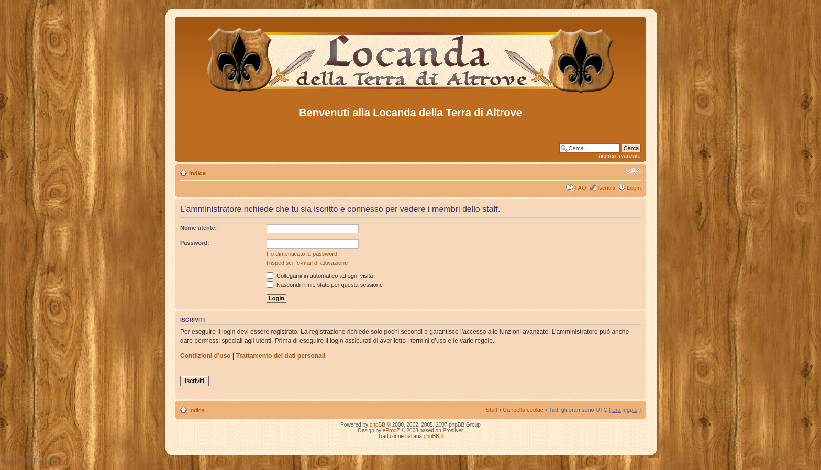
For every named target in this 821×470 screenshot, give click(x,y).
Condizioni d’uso (205, 356)
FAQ (580, 188)
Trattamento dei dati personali (281, 356)
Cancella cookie (523, 410)
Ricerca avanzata (618, 156)
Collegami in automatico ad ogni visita (320, 276)
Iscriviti (606, 188)
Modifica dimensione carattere (633, 171)
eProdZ (391, 430)
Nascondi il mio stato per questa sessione (325, 285)
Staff (491, 410)
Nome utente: (198, 228)
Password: (194, 243)
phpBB (377, 425)
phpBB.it (433, 436)
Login (634, 188)
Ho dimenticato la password (302, 254)
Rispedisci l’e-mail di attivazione (307, 263)
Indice (197, 173)
